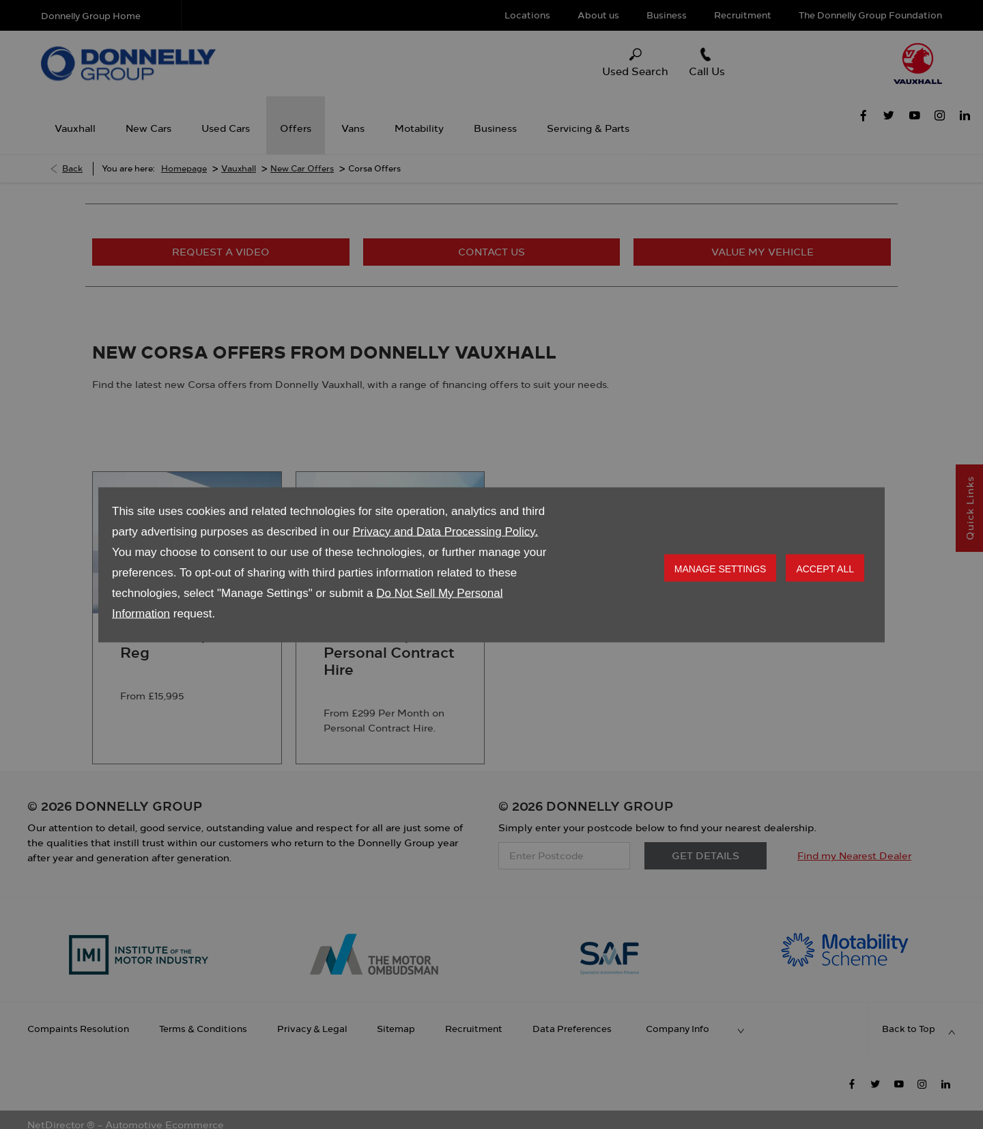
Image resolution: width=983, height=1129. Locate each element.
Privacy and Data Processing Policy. (445, 531)
